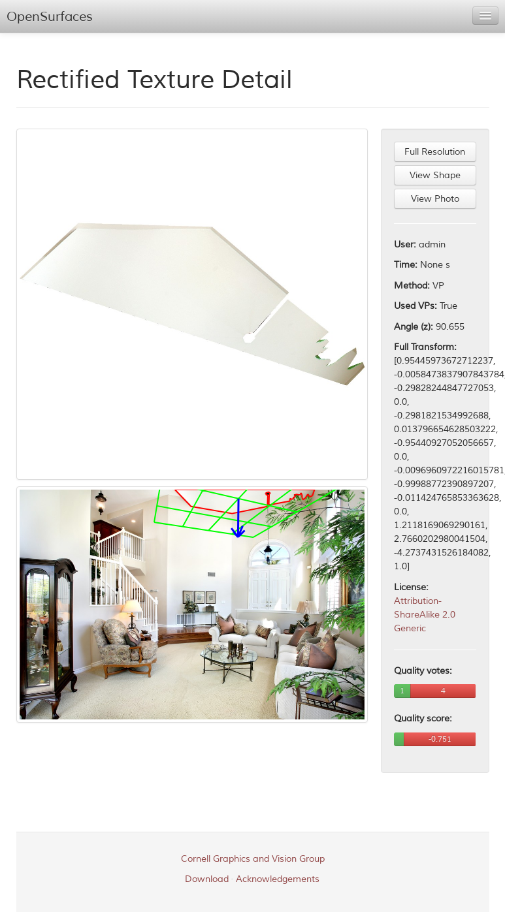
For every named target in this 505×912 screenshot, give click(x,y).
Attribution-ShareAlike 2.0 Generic (424, 614)
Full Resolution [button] (434, 151)
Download (207, 879)
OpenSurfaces (50, 16)
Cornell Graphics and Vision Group (253, 858)
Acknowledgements (277, 879)
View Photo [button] (435, 198)
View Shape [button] (435, 175)
